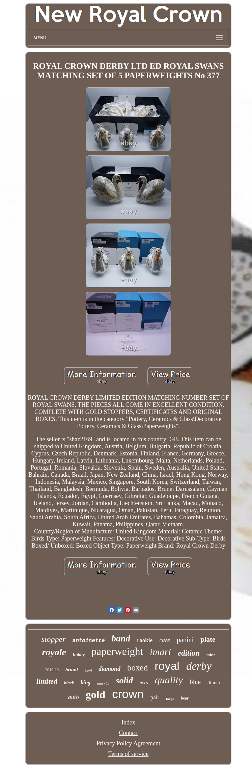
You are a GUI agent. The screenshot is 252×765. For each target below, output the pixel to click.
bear (185, 698)
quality (169, 679)
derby (199, 666)
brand (71, 669)
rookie (144, 640)
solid (124, 680)
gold (96, 694)
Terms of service (128, 753)
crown (127, 694)
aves (144, 682)
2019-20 (52, 669)
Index (128, 722)
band (121, 638)
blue (195, 681)
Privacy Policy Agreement (128, 743)
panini (185, 639)
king (85, 682)
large (170, 699)
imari (160, 652)
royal (167, 665)
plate (207, 639)
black (69, 682)
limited (46, 681)
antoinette (89, 641)
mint (210, 654)
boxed (137, 667)
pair (154, 697)
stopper (53, 639)
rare (164, 639)
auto (73, 697)
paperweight (117, 651)
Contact (128, 733)
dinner (213, 682)
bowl (88, 670)
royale (54, 652)
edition (189, 653)
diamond (109, 668)
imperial (103, 684)
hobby (79, 654)
